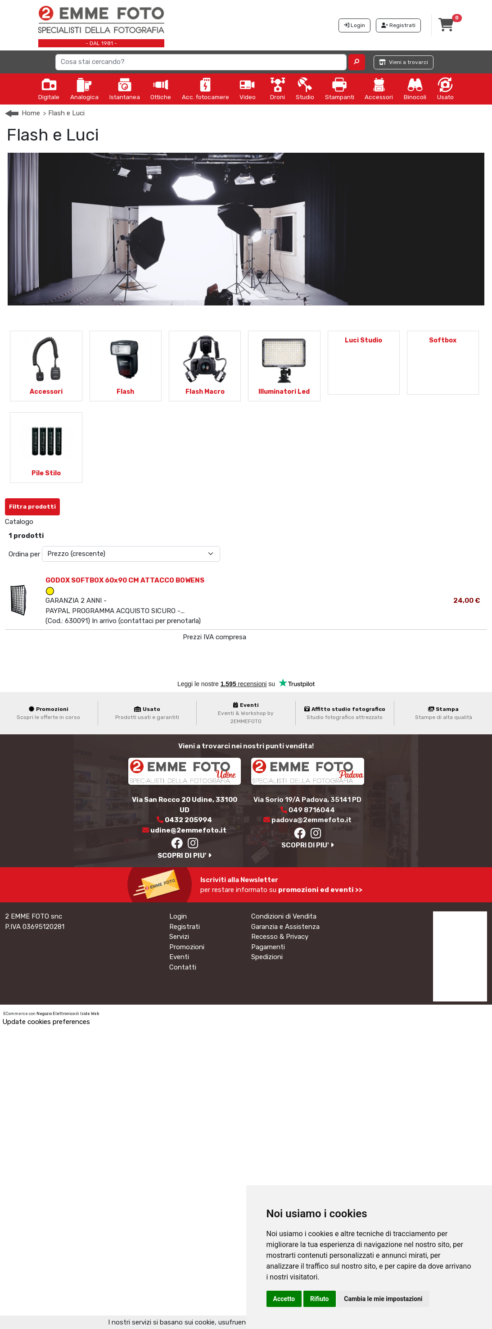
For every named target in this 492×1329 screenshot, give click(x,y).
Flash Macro (205, 392)
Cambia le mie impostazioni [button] (383, 1298)
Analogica (84, 88)
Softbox (442, 340)
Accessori (379, 88)
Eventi (179, 957)
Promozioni (186, 947)
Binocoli (415, 88)
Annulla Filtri (87, 503)
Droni (277, 88)
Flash (125, 392)
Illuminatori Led (284, 392)
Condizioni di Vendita (283, 916)
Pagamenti (268, 947)
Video (247, 88)
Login (178, 916)
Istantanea (124, 88)
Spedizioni (267, 957)
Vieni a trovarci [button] (403, 62)
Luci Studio (363, 340)
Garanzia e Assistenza (285, 927)
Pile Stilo (46, 473)
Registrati (184, 927)
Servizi (179, 937)
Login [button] (354, 25)
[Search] (201, 62)
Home (31, 113)
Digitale (48, 88)
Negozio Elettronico (55, 1013)
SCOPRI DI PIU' (185, 855)
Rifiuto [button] (319, 1298)
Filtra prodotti (32, 506)
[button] (356, 62)
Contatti (182, 967)
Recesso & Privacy (279, 937)
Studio (305, 88)
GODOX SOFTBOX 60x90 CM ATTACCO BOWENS (124, 580)
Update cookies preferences (46, 1022)
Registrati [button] (398, 25)
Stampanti (339, 88)
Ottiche (160, 88)
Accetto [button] (284, 1298)
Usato (445, 88)
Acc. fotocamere (205, 88)
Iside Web (89, 1013)
